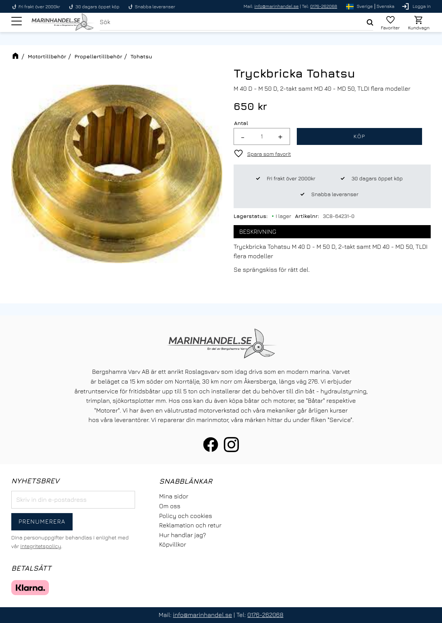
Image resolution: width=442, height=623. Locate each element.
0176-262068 (323, 6)
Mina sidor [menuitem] (173, 496)
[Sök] (369, 23)
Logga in (422, 6)
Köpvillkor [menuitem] (172, 544)
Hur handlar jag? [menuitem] (182, 535)
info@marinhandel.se (276, 6)
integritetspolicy (40, 546)
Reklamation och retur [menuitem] (190, 525)
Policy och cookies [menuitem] (185, 515)
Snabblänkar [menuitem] (185, 481)
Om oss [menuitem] (169, 506)
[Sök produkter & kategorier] (235, 23)
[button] (17, 22)
